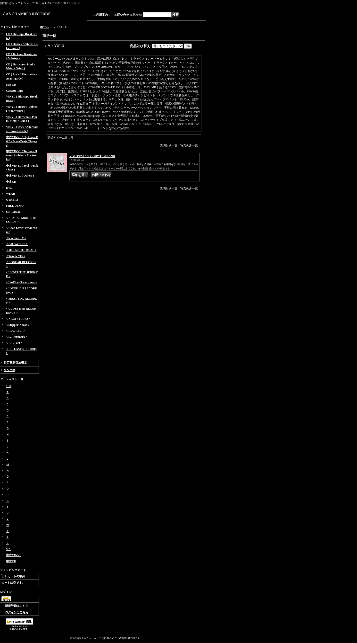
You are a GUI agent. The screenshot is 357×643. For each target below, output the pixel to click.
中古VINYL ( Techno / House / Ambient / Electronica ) (21, 155)
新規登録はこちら (16, 605)
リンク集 (9, 370)
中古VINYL (13, 555)
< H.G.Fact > (14, 343)
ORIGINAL (13, 212)
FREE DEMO (15, 205)
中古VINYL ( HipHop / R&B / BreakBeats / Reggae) (22, 141)
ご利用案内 (100, 15)
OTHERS (12, 199)
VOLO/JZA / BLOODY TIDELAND (92, 156)
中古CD (11, 181)
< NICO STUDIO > (18, 319)
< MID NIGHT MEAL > (21, 250)
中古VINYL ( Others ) (20, 175)
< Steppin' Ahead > (18, 325)
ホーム (44, 27)
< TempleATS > (15, 256)
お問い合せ (121, 15)
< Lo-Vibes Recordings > (21, 282)
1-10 (8, 386)
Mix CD (11, 84)
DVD (9, 187)
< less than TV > (16, 238)
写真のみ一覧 (189, 145)
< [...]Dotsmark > (16, 337)
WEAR (10, 194)
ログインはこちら (16, 612)
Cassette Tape (14, 90)
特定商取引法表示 (15, 362)
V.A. (8, 549)
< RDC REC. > (15, 330)
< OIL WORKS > (17, 244)
